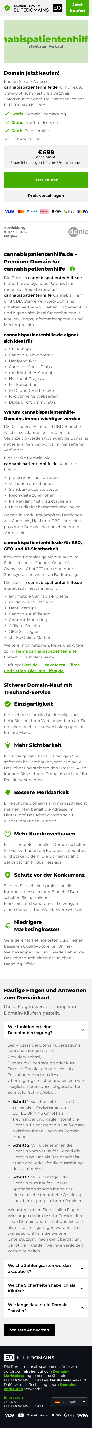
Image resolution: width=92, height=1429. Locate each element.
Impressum (14, 1397)
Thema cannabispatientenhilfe (45, 651)
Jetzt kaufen (77, 7)
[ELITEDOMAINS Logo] (46, 1358)
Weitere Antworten (29, 1330)
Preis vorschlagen (46, 195)
